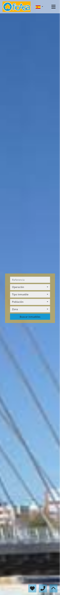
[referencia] (30, 280)
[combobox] (30, 287)
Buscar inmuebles (30, 316)
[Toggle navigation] (53, 7)
